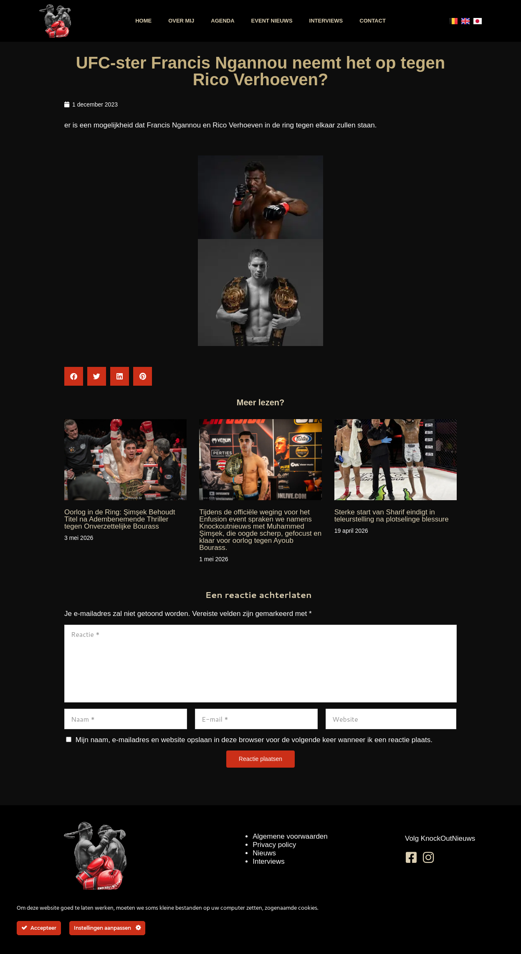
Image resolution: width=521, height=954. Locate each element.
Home (143, 21)
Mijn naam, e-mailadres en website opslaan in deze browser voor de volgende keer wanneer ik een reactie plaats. (254, 740)
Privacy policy (274, 845)
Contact (372, 21)
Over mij (181, 21)
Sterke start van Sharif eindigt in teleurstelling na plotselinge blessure (391, 515)
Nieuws (264, 853)
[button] (73, 376)
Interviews (326, 21)
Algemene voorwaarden (290, 836)
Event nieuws (272, 21)
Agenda (222, 21)
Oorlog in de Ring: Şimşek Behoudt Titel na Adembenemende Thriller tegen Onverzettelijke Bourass (119, 519)
